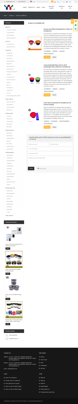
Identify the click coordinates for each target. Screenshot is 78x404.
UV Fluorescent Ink (10, 77)
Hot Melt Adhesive (10, 138)
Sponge (8, 179)
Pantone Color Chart (11, 181)
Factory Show (51, 7)
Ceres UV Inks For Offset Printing (13, 386)
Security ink (62, 51)
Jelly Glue (9, 141)
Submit (31, 168)
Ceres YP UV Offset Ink (11, 377)
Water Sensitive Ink (10, 66)
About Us (70, 7)
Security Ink (8, 50)
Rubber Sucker (10, 190)
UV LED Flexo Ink (10, 44)
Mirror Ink (9, 85)
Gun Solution (9, 143)
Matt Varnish (9, 126)
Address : (6, 356)
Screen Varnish (10, 121)
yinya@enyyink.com (10, 1)
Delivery (42, 356)
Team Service (44, 359)
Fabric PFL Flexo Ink (11, 101)
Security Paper (10, 53)
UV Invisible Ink (10, 55)
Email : (5, 368)
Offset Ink (7, 27)
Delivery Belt (9, 206)
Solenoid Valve (10, 196)
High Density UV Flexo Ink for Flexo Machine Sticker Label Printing (13, 320)
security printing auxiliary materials (14, 95)
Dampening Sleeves (11, 160)
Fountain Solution (10, 146)
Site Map (43, 368)
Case (43, 7)
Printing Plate (9, 157)
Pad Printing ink (10, 104)
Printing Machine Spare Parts (47, 392)
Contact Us (62, 7)
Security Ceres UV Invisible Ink (12, 380)
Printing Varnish (9, 113)
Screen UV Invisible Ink (64, 121)
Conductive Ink (10, 87)
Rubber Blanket (10, 155)
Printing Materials (9, 152)
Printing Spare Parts (10, 188)
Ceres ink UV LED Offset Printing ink (13, 295)
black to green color (48, 123)
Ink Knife (8, 184)
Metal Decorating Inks (11, 37)
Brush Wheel (9, 209)
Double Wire (9, 168)
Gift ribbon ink (9, 109)
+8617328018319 (22, 1)
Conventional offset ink (11, 30)
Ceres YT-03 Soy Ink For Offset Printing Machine (12, 270)
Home (25, 7)
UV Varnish (9, 116)
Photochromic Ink (10, 69)
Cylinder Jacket (10, 204)
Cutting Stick (9, 163)
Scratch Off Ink (10, 90)
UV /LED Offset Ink (10, 32)
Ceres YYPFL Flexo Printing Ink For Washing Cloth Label (13, 245)
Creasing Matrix (10, 165)
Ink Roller (9, 198)
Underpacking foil (10, 176)
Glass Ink (8, 82)
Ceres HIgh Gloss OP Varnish (12, 383)
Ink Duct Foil (9, 171)
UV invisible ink (47, 51)
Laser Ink (8, 93)
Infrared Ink (9, 74)
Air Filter (8, 212)
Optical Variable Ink (10, 61)
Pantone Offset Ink (10, 35)
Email (47, 57)
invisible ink (55, 51)
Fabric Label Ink (9, 99)
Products (31, 7)
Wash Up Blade (10, 201)
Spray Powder (9, 135)
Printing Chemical (9, 130)
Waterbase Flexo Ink (11, 46)
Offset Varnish (9, 118)
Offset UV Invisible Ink (48, 53)
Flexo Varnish (9, 124)
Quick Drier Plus (10, 149)
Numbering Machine (11, 193)
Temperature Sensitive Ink (12, 71)
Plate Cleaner (9, 133)
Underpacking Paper (11, 173)
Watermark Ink (10, 58)
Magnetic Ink (9, 63)
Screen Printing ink (10, 107)
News (38, 7)
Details (54, 57)
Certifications (44, 365)
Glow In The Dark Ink (11, 79)
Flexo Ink (7, 41)
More (8, 248)
